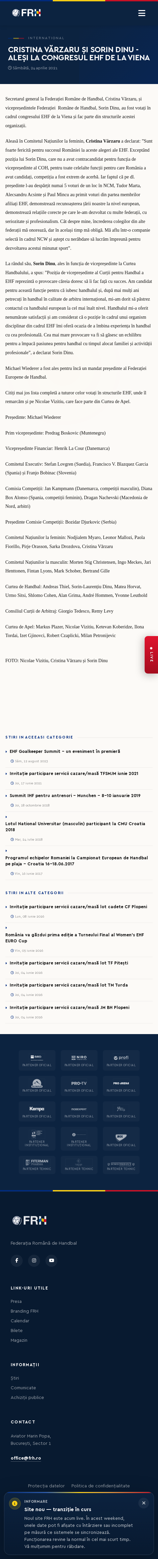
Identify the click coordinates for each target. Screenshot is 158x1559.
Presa (16, 1301)
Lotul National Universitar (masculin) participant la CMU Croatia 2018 (75, 827)
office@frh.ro (26, 1458)
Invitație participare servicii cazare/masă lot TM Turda (69, 985)
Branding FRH (24, 1311)
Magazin (19, 1340)
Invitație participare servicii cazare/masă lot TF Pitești (69, 963)
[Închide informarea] (143, 1503)
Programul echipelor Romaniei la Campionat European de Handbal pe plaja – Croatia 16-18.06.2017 (76, 861)
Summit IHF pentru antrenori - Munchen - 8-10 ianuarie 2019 (75, 796)
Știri (15, 1378)
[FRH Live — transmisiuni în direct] (151, 655)
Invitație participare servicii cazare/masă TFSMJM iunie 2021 (74, 774)
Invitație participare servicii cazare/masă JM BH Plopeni (69, 1008)
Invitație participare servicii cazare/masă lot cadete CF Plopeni (78, 907)
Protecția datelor (46, 1486)
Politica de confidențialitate (100, 1486)
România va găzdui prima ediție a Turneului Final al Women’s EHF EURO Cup (74, 938)
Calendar (20, 1321)
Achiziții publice (27, 1397)
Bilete (17, 1330)
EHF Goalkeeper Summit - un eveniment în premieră (65, 752)
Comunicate (23, 1388)
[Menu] (141, 13)
